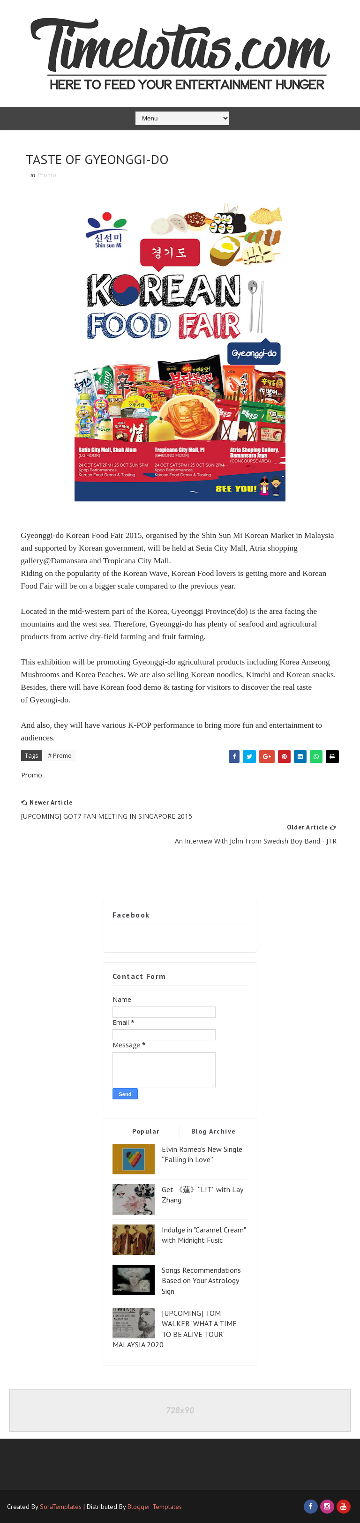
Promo (47, 175)
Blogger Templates (155, 1506)
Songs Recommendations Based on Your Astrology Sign (201, 1280)
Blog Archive (213, 1131)
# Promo (60, 755)
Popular (146, 1131)
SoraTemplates (61, 1506)
